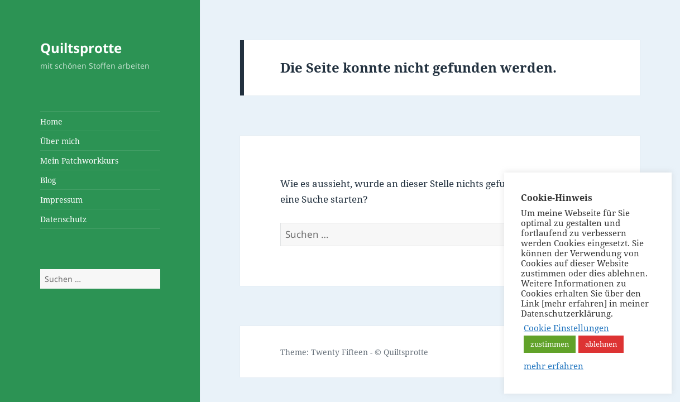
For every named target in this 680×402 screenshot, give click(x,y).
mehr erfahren (553, 366)
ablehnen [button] (601, 344)
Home (51, 121)
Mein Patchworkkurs (79, 160)
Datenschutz (63, 219)
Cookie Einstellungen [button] (566, 328)
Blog (48, 180)
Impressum (61, 199)
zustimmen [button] (549, 344)
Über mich (60, 141)
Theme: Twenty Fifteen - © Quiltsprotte (354, 352)
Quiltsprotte (81, 48)
